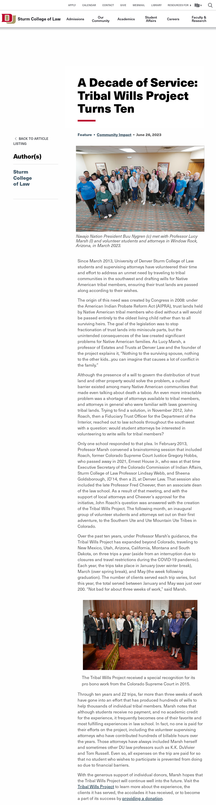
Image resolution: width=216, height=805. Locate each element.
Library (156, 5)
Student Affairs (151, 19)
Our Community (100, 19)
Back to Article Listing (30, 141)
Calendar (89, 5)
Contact (108, 5)
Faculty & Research (199, 19)
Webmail (139, 5)
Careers (173, 18)
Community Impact (114, 134)
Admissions (75, 18)
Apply (72, 5)
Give (123, 5)
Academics (126, 18)
